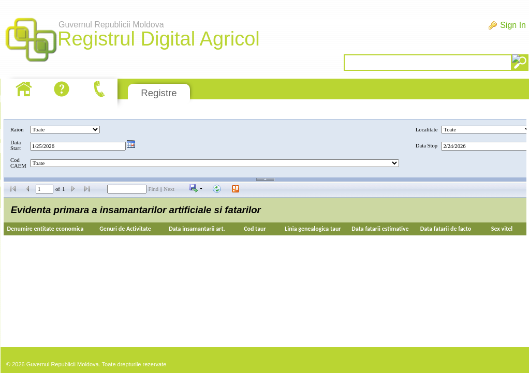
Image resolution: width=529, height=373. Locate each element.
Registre (159, 92)
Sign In (513, 25)
